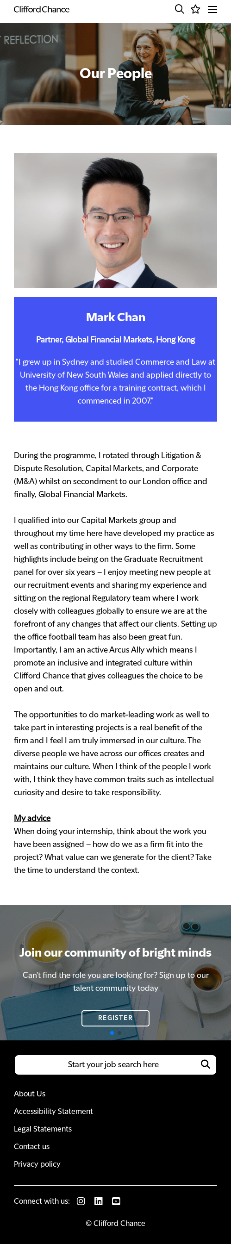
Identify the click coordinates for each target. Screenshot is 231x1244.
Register (115, 1018)
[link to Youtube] (116, 1201)
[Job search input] (115, 1065)
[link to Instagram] (81, 1201)
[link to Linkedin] (98, 1201)
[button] (179, 9)
